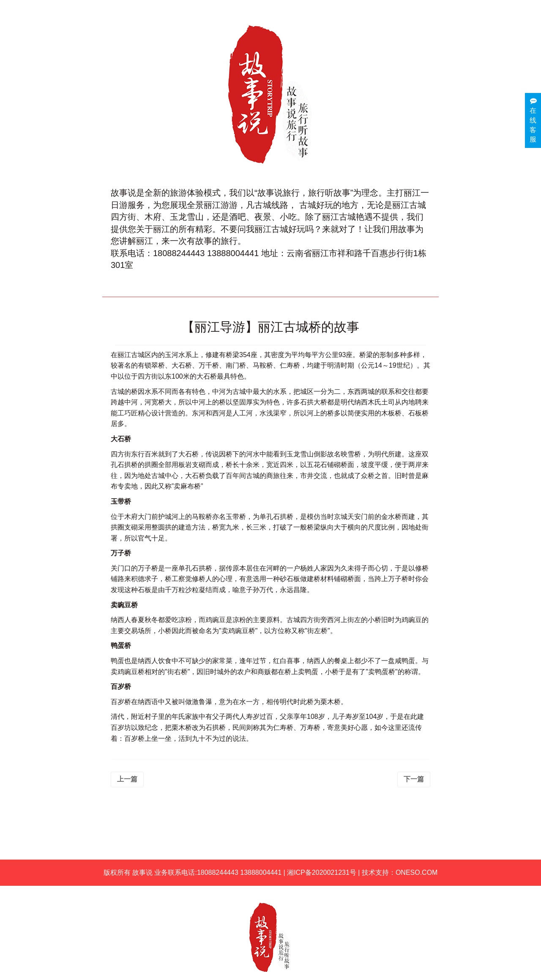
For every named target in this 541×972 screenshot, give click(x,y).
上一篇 (127, 779)
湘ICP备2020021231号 (321, 872)
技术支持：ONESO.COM (400, 872)
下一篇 (414, 779)
